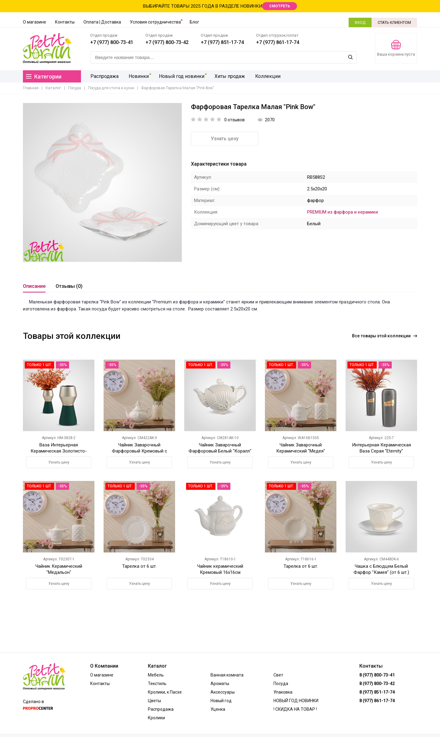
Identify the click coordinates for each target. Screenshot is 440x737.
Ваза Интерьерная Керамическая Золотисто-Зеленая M (59, 451)
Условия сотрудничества (155, 22)
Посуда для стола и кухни (111, 88)
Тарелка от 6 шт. (139, 566)
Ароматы (220, 683)
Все (384, 335)
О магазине (34, 22)
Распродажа (104, 76)
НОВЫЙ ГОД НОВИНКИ (295, 700)
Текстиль (157, 683)
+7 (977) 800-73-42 (167, 42)
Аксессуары (223, 692)
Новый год (221, 700)
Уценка (218, 709)
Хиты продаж (226, 76)
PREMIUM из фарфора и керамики (342, 212)
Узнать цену (225, 138)
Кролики (156, 717)
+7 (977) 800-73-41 (111, 42)
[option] (102, 182)
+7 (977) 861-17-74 (277, 42)
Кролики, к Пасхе (165, 692)
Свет (278, 675)
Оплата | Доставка (102, 22)
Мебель (156, 675)
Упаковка (282, 692)
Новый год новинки (179, 76)
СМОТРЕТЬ (279, 6)
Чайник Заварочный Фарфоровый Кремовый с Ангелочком (139, 451)
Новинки (137, 76)
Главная (30, 88)
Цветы (154, 700)
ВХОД (360, 22)
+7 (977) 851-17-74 (222, 42)
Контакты (65, 22)
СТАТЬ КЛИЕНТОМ (394, 22)
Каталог (53, 88)
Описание (34, 286)
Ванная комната (227, 675)
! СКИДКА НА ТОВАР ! (295, 709)
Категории (43, 76)
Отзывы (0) (69, 286)
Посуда (74, 88)
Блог (194, 22)
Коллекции (264, 76)
